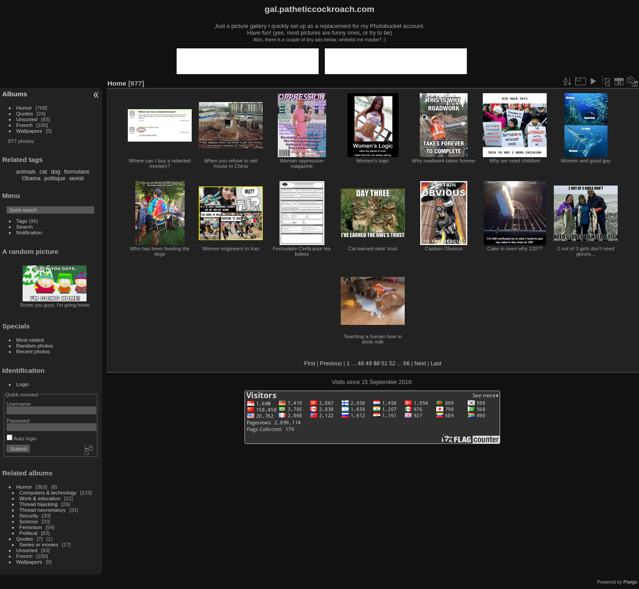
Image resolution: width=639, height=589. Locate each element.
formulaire (77, 171)
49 (369, 363)
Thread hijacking (39, 504)
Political (29, 533)
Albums (14, 94)
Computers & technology (48, 492)
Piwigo (630, 582)
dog (55, 171)
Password (18, 420)
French (24, 125)
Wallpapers (29, 131)
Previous (331, 363)
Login (22, 384)
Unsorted (27, 119)
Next (420, 363)
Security (29, 515)
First (309, 363)
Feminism (31, 527)
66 (406, 363)
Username (19, 404)
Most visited (30, 340)
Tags (22, 221)
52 (392, 363)
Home (116, 83)
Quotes (24, 113)
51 (384, 363)
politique (55, 178)
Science (29, 521)
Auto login (22, 438)
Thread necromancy (43, 510)
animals (26, 171)
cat (43, 171)
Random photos (34, 345)
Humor (24, 108)
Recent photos (33, 351)
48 (361, 363)
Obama (31, 178)
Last (435, 363)
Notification (29, 232)
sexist (76, 178)
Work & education (40, 498)
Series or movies (39, 544)
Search (24, 226)
